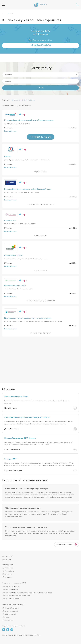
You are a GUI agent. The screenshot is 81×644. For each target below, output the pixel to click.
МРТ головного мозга (10, 589)
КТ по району (7, 577)
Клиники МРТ (7, 556)
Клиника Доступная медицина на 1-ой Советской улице (27, 189)
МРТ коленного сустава (11, 598)
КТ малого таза (8, 620)
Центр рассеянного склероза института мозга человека (27, 318)
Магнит (7, 156)
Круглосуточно (17, 100)
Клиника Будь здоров (13, 255)
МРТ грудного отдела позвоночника (16, 595)
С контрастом (29, 100)
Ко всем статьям (64, 544)
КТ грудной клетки (9, 614)
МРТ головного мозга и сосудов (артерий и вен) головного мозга (27, 592)
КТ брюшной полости (10, 608)
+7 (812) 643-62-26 (77, 4)
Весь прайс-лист (10, 131)
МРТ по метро (7, 568)
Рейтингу (25, 105)
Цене (18, 105)
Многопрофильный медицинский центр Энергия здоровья (28, 120)
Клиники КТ (6, 559)
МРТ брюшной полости (11, 586)
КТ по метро (7, 574)
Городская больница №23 (15, 285)
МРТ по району (8, 571)
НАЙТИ (40, 88)
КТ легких (5, 617)
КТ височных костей (10, 611)
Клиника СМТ (10, 220)
